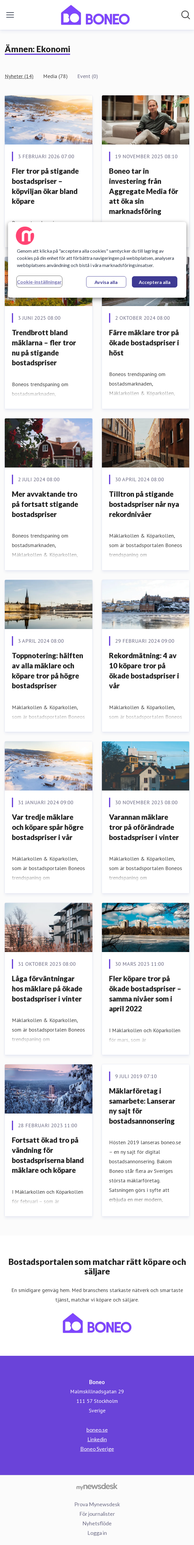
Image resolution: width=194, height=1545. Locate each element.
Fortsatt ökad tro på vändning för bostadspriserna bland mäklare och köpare (48, 1155)
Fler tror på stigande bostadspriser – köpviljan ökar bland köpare (45, 186)
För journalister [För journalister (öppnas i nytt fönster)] (97, 1513)
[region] (97, 260)
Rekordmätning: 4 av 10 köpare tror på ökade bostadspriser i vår (144, 670)
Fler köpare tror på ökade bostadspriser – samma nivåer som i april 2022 (145, 993)
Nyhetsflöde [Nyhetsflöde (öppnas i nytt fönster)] (97, 1523)
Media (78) (55, 76)
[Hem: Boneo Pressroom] (95, 15)
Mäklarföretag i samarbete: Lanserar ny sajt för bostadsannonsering (142, 1105)
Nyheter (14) (19, 76)
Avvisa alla (106, 282)
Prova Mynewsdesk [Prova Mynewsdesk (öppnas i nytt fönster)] (97, 1504)
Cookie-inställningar (39, 282)
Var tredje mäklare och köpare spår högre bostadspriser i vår (47, 827)
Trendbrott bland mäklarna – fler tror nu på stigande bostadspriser (44, 347)
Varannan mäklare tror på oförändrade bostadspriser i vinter (144, 827)
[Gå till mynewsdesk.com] (97, 1486)
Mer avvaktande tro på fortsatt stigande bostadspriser (45, 504)
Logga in (97, 1533)
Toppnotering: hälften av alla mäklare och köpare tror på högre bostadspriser (47, 670)
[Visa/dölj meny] (10, 15)
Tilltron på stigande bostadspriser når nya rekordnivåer (144, 504)
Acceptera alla (155, 282)
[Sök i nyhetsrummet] (185, 15)
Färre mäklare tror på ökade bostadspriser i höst (144, 342)
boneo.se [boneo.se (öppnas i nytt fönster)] (97, 1429)
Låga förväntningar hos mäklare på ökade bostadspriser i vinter (47, 988)
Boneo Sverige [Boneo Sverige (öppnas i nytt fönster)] (97, 1448)
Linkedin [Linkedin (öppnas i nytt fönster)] (97, 1439)
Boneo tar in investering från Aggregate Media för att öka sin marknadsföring (143, 191)
